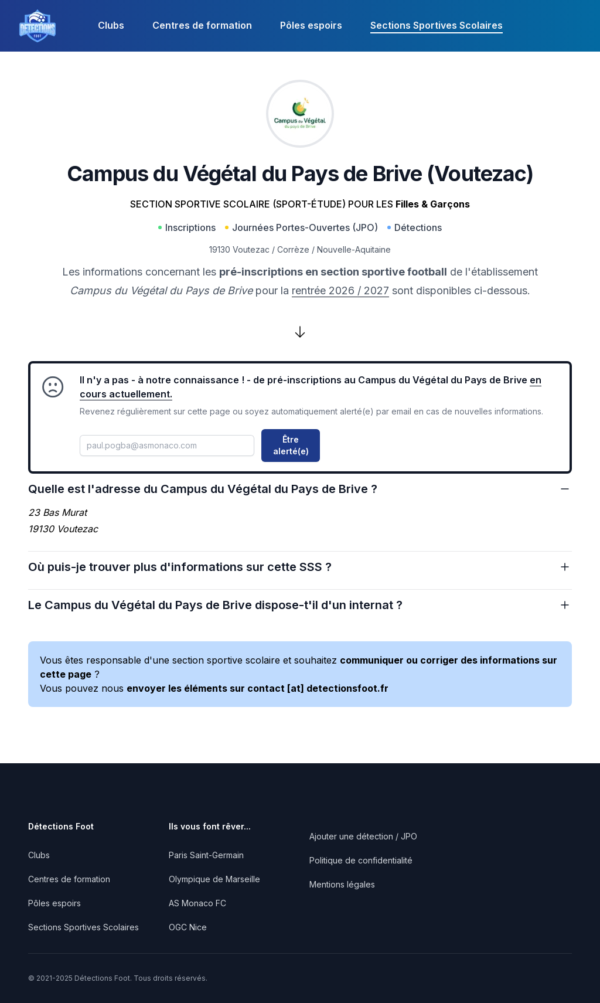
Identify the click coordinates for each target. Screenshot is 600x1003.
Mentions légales (342, 884)
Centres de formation (202, 25)
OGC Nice (188, 927)
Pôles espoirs (311, 25)
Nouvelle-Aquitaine (354, 249)
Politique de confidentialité (360, 860)
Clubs (111, 25)
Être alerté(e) (291, 445)
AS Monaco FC (197, 903)
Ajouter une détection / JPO (363, 836)
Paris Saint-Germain (206, 855)
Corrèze (293, 249)
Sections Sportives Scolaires (436, 25)
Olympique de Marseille (214, 879)
